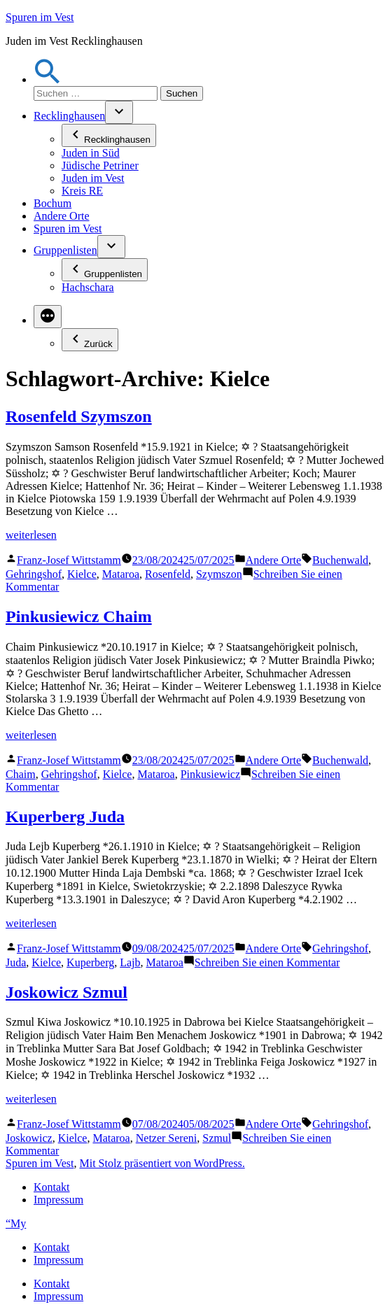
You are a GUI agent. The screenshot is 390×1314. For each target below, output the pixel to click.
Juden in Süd (91, 153)
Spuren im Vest (40, 17)
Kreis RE (82, 191)
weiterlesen (31, 535)
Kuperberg (90, 962)
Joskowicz (29, 1138)
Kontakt (52, 1187)
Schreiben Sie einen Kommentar (267, 962)
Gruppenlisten (65, 250)
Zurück (90, 339)
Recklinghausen (69, 116)
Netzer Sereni (166, 1138)
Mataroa (120, 574)
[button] (48, 79)
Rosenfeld (167, 574)
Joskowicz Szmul (66, 992)
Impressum (58, 1200)
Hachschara (88, 287)
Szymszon (219, 574)
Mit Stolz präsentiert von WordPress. (161, 1163)
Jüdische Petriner (100, 165)
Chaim (21, 774)
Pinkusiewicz (210, 774)
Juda (16, 962)
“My (16, 1223)
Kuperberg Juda (65, 816)
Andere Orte (62, 216)
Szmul (216, 1138)
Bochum (52, 203)
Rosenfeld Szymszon (79, 416)
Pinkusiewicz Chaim (79, 616)
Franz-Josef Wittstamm (69, 560)
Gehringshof (34, 574)
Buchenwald (340, 560)
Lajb (130, 962)
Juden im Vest (93, 178)
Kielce (82, 574)
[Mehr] (48, 316)
